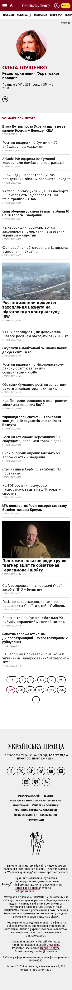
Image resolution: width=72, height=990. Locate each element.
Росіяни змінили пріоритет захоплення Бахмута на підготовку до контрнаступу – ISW (32, 309)
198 (61, 680)
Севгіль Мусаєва (49, 944)
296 (61, 690)
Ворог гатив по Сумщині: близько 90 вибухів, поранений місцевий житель (33, 620)
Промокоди (35, 819)
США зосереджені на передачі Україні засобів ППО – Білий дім (33, 588)
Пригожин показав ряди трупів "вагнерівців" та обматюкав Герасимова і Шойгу (34, 565)
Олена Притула (50, 948)
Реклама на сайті (29, 795)
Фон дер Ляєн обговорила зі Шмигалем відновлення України (35, 249)
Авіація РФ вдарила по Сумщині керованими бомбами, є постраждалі (33, 161)
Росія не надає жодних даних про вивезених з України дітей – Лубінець (33, 604)
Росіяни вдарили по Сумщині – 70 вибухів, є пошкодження (30, 144)
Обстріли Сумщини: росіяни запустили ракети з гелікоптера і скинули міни (34, 387)
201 (30, 690)
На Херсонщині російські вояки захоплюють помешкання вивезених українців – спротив (33, 231)
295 (52, 690)
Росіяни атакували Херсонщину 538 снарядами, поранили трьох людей (31, 439)
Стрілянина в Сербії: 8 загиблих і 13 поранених (31, 471)
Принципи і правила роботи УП (35, 810)
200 (20, 690)
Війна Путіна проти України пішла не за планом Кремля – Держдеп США (33, 128)
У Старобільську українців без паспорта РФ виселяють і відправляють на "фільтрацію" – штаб (35, 195)
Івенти (48, 795)
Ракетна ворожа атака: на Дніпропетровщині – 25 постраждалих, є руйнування (35, 638)
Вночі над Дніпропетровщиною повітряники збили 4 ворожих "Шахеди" (36, 177)
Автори (65, 22)
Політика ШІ (21, 805)
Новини (8, 15)
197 (51, 680)
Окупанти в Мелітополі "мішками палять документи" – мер (35, 350)
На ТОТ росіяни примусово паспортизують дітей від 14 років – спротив (31, 490)
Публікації (24, 15)
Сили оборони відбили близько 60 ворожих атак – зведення (31, 455)
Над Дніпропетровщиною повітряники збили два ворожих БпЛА (34, 403)
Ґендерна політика (45, 805)
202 (40, 690)
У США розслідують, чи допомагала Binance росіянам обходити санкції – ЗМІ (36, 334)
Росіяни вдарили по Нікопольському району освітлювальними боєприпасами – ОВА (33, 368)
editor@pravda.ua (46, 951)
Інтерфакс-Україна (27, 888)
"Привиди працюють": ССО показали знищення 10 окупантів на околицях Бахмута (31, 421)
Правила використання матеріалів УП (35, 800)
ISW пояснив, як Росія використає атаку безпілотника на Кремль (34, 508)
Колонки (40, 15)
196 (42, 680)
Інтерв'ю (56, 15)
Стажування (48, 815)
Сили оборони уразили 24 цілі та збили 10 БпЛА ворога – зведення (35, 213)
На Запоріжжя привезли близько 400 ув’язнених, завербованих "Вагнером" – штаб (35, 658)
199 (10, 690)
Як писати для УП (25, 815)
